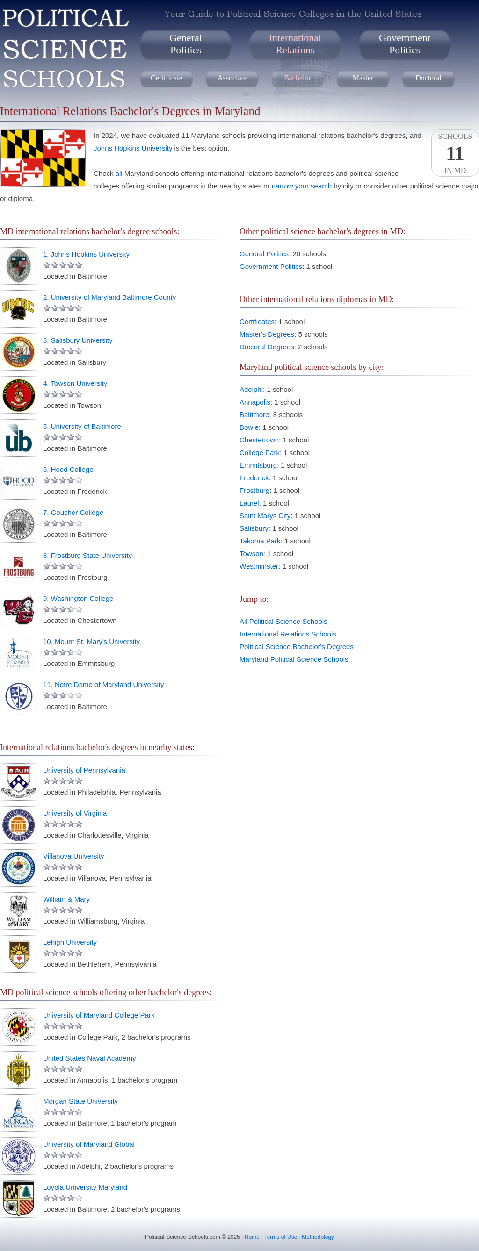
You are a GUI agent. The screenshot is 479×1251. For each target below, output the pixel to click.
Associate (232, 78)
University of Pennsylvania (84, 770)
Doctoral (428, 78)
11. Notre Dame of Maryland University (103, 684)
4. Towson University (75, 383)
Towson (251, 553)
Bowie (249, 427)
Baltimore (254, 415)
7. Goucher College (73, 512)
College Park (260, 452)
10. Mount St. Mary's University (91, 641)
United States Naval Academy (89, 1058)
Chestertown (259, 440)
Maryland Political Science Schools (294, 659)
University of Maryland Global (89, 1144)
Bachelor (297, 78)
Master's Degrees (267, 334)
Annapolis (255, 402)
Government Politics (271, 266)
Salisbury (254, 528)
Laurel (249, 503)
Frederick (254, 478)
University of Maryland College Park (98, 1015)
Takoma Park (260, 541)
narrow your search (302, 186)
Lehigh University (70, 942)
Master (363, 78)
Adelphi (251, 389)
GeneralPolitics (185, 44)
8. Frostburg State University (87, 555)
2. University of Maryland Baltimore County (109, 297)
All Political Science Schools (283, 621)
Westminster (259, 566)
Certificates (257, 321)
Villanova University (73, 856)
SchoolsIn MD (455, 153)
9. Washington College (78, 598)
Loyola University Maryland (85, 1187)
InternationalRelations (295, 44)
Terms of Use (281, 1237)
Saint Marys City (265, 516)
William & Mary (66, 899)
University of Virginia (75, 813)
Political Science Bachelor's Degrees (297, 647)
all (119, 173)
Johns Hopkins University (133, 148)
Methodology (318, 1237)
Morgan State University (80, 1101)
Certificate (166, 78)
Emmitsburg (258, 465)
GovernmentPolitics (404, 44)
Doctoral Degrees (267, 347)
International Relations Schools (288, 634)
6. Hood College (68, 469)
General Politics (264, 254)
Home (252, 1237)
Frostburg (254, 490)
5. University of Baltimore (82, 426)
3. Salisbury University (77, 340)
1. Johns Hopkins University (86, 254)
